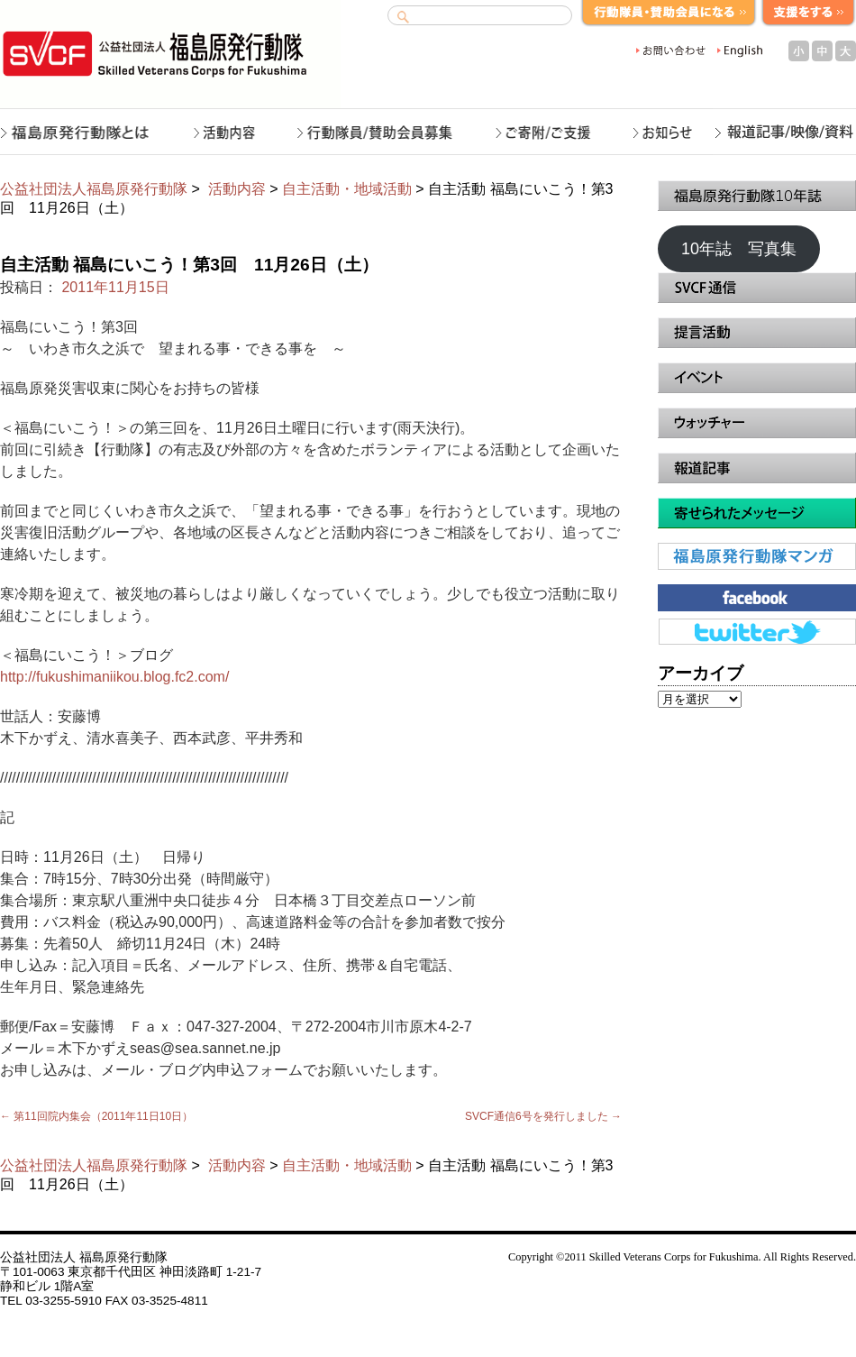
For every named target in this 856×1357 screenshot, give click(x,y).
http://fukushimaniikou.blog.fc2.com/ (114, 676)
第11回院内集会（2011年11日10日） (96, 1116)
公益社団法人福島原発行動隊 (93, 189)
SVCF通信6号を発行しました (543, 1116)
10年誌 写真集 (739, 249)
